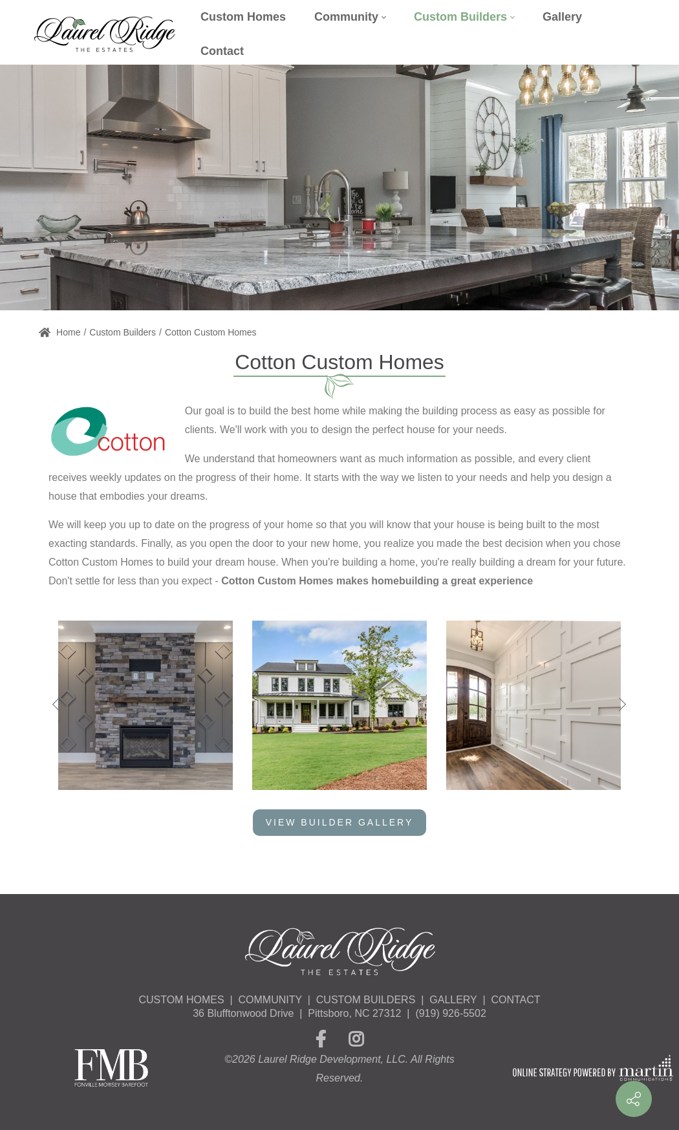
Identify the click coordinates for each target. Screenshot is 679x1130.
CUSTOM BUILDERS (366, 999)
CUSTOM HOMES (181, 999)
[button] (619, 705)
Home (59, 332)
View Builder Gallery (340, 822)
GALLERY (453, 999)
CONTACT (515, 999)
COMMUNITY (270, 999)
